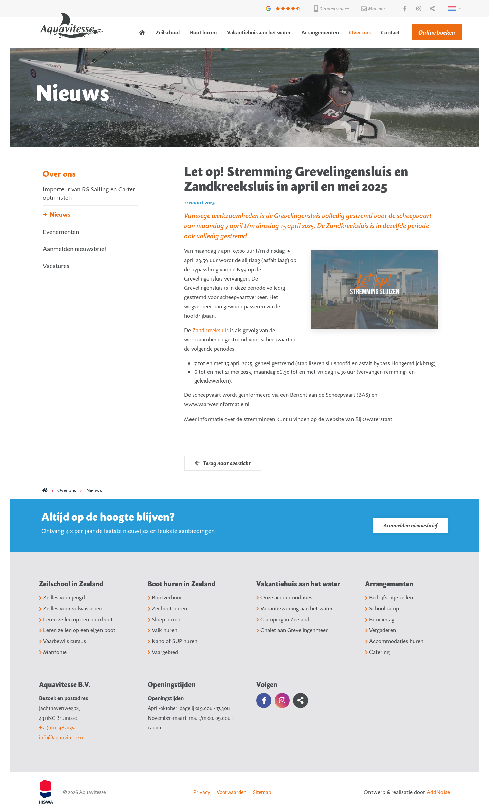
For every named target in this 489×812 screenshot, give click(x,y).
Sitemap (262, 792)
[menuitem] (142, 32)
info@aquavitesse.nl (62, 737)
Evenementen (61, 231)
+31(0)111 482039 (57, 727)
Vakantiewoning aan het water (294, 608)
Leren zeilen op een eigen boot (77, 630)
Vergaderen (380, 630)
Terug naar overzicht (223, 463)
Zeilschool (168, 32)
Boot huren (203, 32)
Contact (390, 32)
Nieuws (60, 214)
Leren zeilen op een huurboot (76, 619)
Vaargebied (163, 652)
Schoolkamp (382, 608)
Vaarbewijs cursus (62, 641)
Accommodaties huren (394, 641)
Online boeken (436, 32)
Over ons (360, 32)
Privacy (201, 792)
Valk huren (162, 630)
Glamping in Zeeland (282, 619)
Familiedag (379, 619)
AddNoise (438, 792)
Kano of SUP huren (172, 641)
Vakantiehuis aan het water (259, 32)
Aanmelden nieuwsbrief (74, 248)
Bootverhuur (165, 597)
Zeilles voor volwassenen (70, 608)
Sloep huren (164, 619)
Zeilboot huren (167, 608)
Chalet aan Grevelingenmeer (292, 630)
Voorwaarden (232, 792)
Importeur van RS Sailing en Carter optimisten (89, 193)
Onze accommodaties (284, 597)
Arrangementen (320, 32)
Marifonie (53, 652)
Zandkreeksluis (210, 330)
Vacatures (56, 265)
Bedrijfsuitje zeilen (389, 597)
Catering (377, 652)
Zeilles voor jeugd (62, 597)
